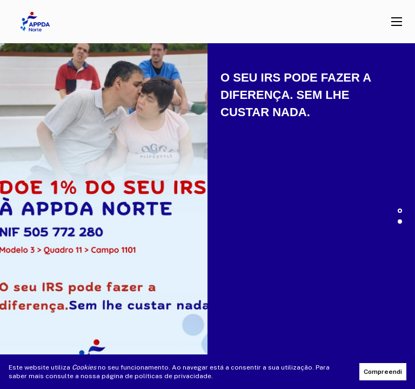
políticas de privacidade (173, 376)
